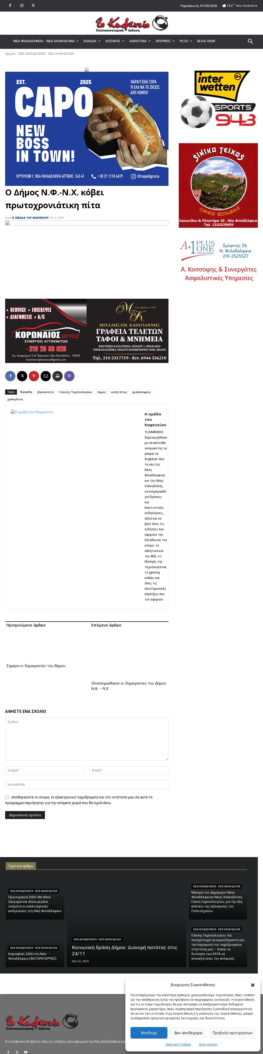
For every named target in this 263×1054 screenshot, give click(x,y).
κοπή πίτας (119, 392)
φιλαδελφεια (141, 392)
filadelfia (26, 392)
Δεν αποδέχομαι (188, 1033)
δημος (101, 392)
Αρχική (10, 53)
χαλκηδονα (15, 399)
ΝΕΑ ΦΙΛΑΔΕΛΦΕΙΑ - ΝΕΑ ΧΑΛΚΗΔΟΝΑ (46, 53)
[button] (252, 985)
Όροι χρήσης (208, 1044)
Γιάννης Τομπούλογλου (75, 392)
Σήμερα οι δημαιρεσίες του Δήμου (35, 636)
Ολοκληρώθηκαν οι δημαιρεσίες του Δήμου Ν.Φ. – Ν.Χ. (128, 645)
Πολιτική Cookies (178, 1044)
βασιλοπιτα (45, 392)
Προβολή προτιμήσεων (232, 1033)
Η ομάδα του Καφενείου (30, 217)
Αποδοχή (149, 1033)
